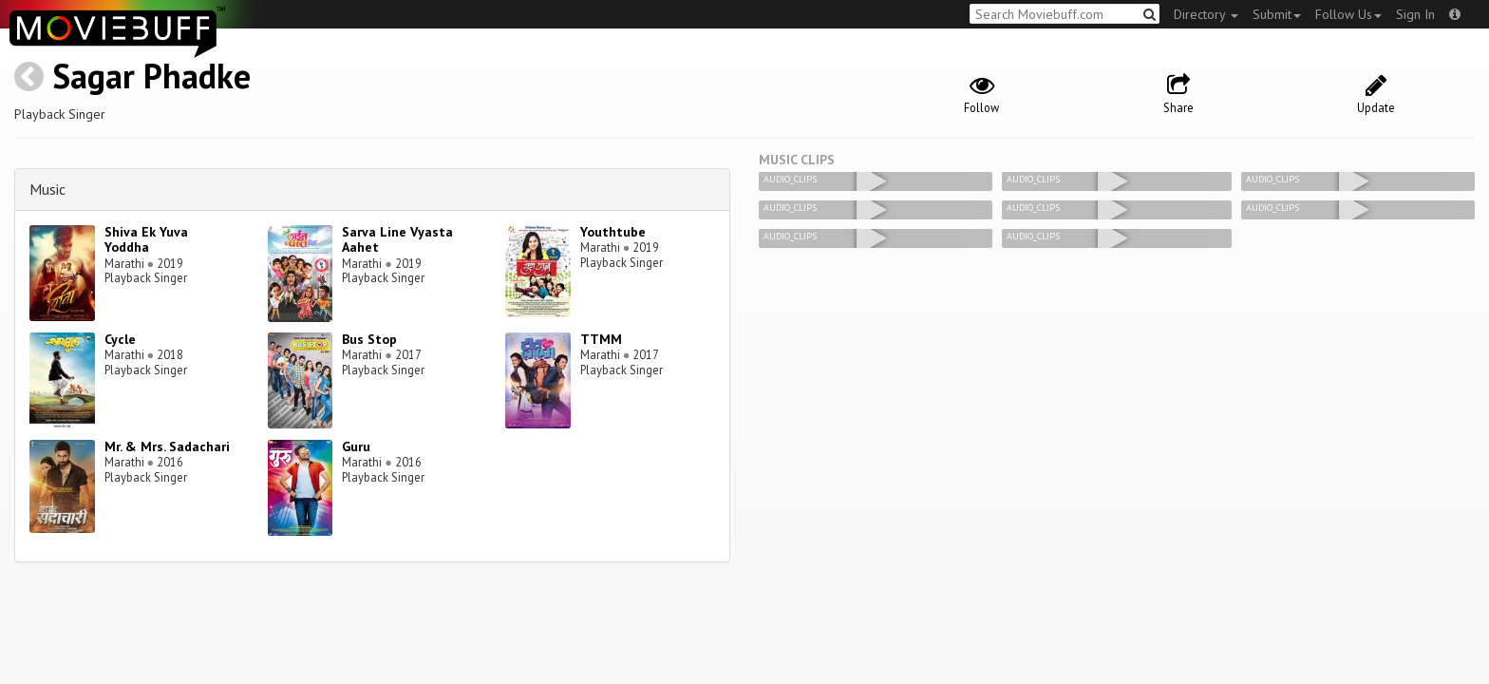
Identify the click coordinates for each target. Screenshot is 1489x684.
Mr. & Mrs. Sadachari (167, 446)
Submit (1277, 14)
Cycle (120, 339)
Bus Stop (369, 339)
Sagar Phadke (151, 75)
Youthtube (613, 231)
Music (47, 189)
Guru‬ (356, 446)
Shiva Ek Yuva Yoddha (146, 239)
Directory (1206, 14)
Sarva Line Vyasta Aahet (397, 239)
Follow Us (1348, 14)
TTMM (601, 339)
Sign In (1415, 14)
